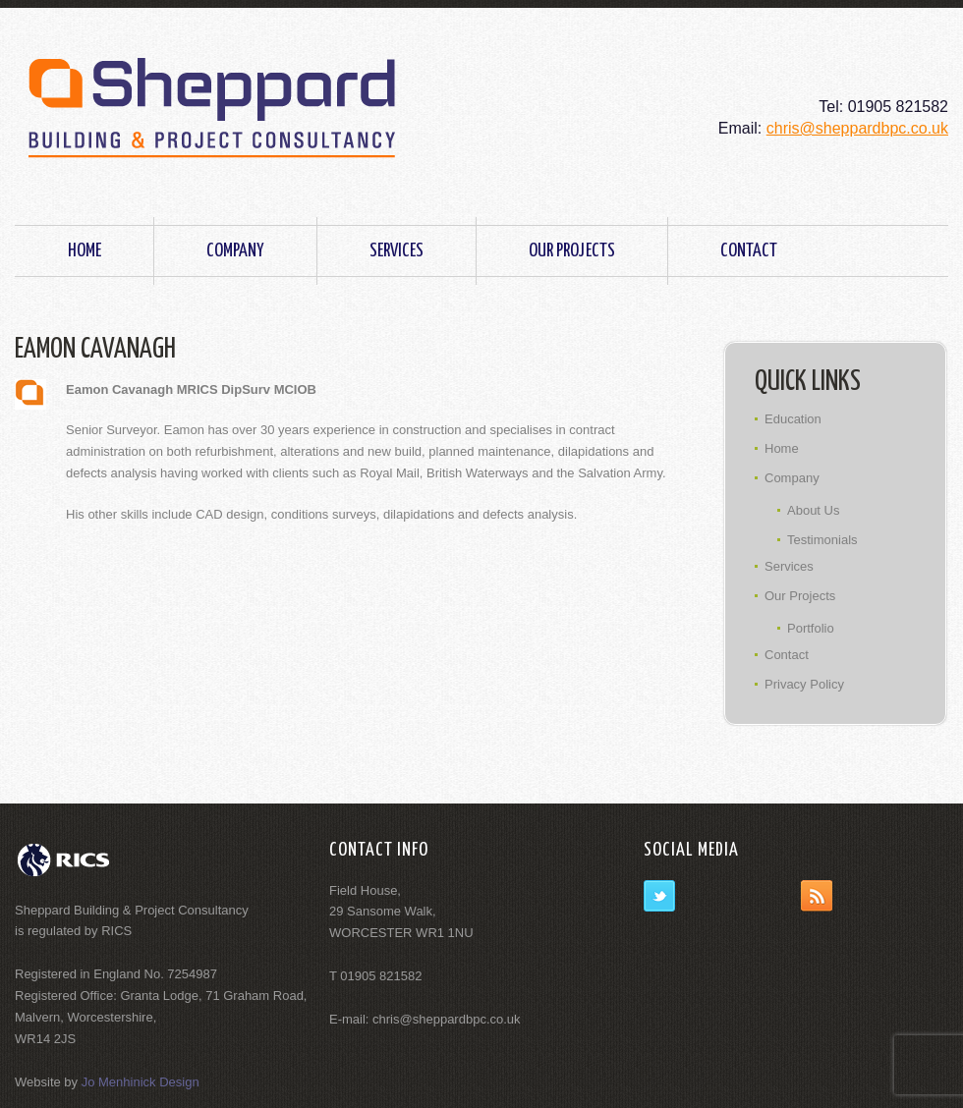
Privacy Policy (804, 684)
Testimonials (822, 539)
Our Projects (572, 251)
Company (235, 251)
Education (793, 419)
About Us (813, 510)
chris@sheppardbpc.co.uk (857, 128)
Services (396, 251)
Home (84, 251)
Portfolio (810, 628)
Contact (748, 251)
